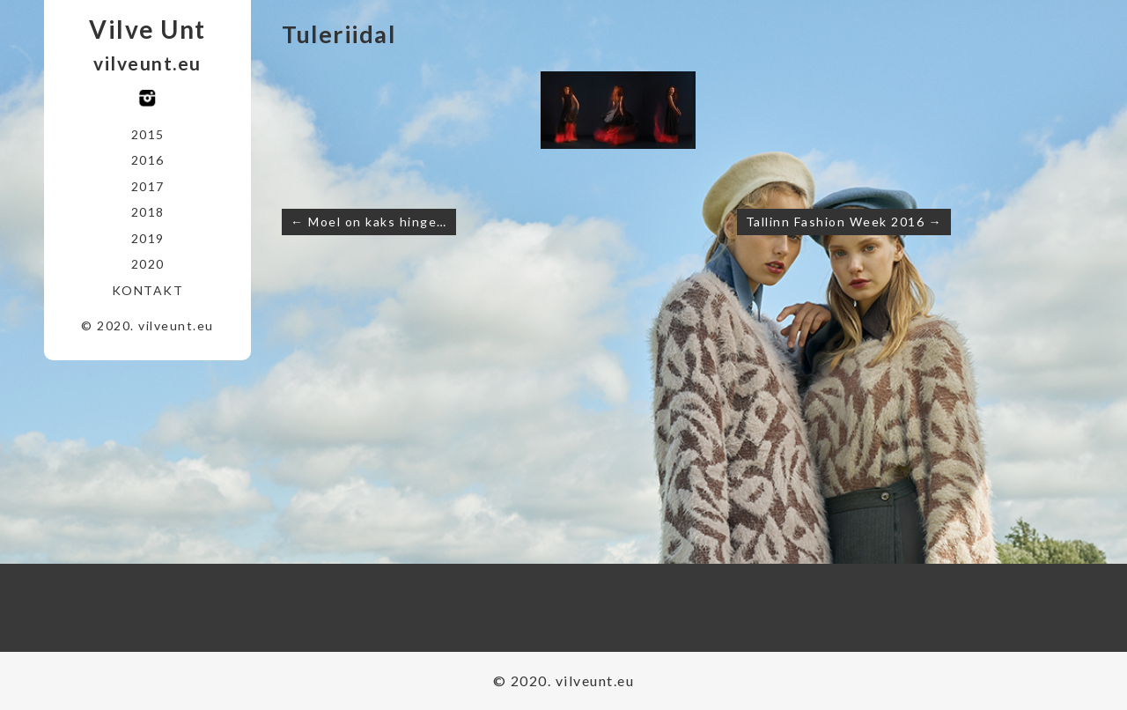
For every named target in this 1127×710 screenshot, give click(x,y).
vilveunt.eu (147, 63)
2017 (148, 186)
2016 (148, 159)
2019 (148, 238)
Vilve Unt (147, 29)
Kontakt (148, 290)
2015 (148, 134)
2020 (148, 263)
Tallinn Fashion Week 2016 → (844, 221)
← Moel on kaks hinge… (369, 221)
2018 (148, 211)
